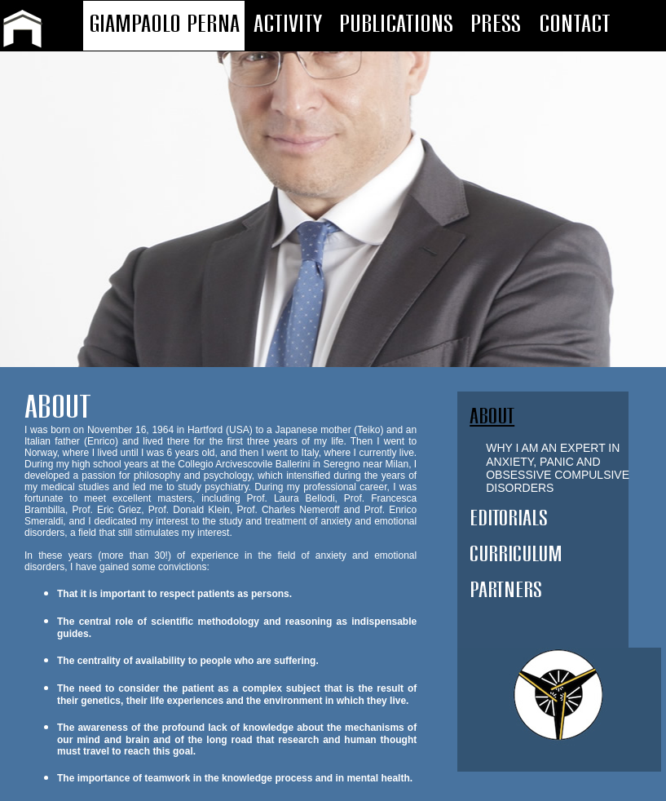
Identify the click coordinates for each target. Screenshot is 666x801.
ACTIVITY (288, 24)
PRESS (495, 24)
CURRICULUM (516, 554)
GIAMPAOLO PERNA (164, 24)
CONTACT (575, 24)
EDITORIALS (509, 518)
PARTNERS (506, 590)
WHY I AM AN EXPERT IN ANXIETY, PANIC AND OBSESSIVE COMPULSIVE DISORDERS (557, 467)
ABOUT (492, 416)
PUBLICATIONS (396, 24)
